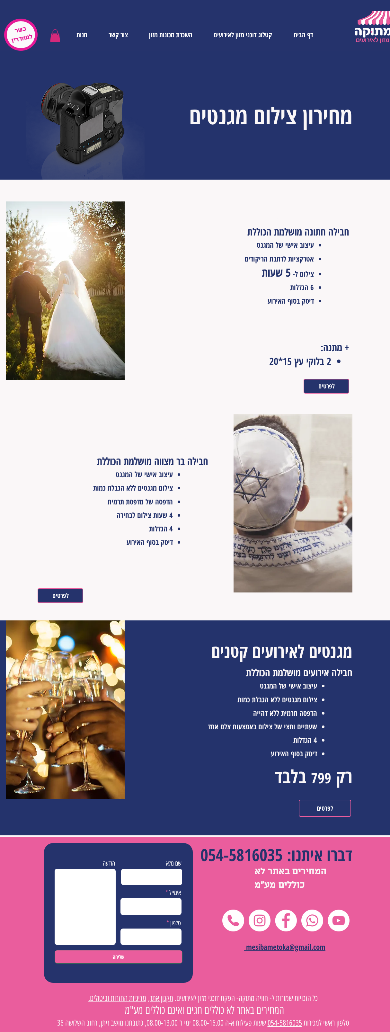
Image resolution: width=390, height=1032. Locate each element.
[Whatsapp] (312, 920)
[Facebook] (286, 920)
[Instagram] (259, 920)
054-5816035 (241, 854)
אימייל (175, 892)
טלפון (175, 923)
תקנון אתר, (160, 998)
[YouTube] (339, 920)
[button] (55, 35)
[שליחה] (118, 957)
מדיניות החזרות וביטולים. (117, 998)
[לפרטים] (326, 386)
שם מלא (174, 863)
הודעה (109, 863)
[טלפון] (233, 920)
